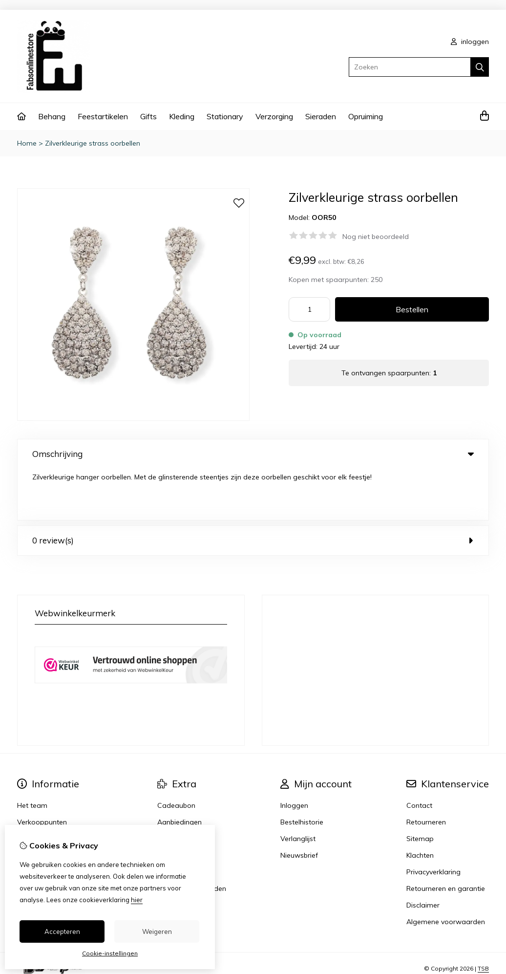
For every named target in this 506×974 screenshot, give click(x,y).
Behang (51, 116)
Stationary (225, 116)
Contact (419, 754)
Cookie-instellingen (110, 953)
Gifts (148, 116)
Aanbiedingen (179, 770)
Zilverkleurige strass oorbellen (92, 143)
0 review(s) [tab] (253, 489)
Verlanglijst (298, 787)
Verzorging (274, 116)
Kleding (181, 116)
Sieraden (320, 116)
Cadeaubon (176, 754)
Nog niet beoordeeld (375, 236)
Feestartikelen (103, 116)
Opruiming (365, 116)
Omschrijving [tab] (253, 454)
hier (137, 900)
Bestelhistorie (301, 770)
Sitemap (420, 787)
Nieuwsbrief (299, 804)
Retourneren (426, 770)
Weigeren (157, 931)
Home (27, 143)
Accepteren (62, 931)
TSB (483, 917)
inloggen (470, 41)
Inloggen (294, 754)
